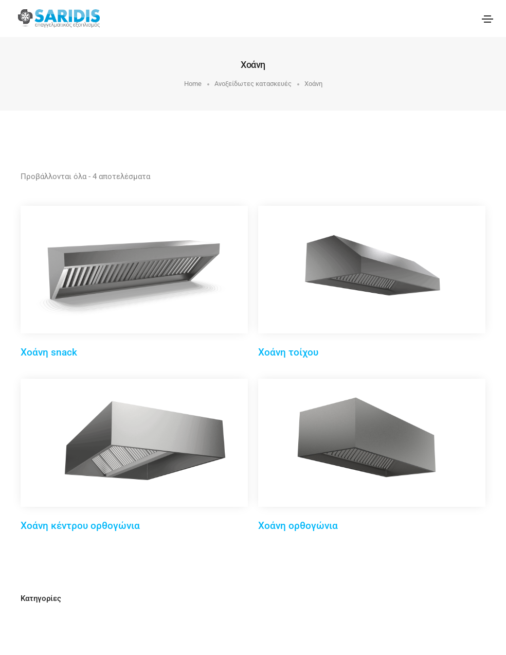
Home (193, 83)
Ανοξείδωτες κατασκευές (253, 83)
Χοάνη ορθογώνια (298, 526)
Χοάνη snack (49, 352)
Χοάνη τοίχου (288, 352)
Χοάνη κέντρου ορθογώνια (80, 526)
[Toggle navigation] (487, 19)
